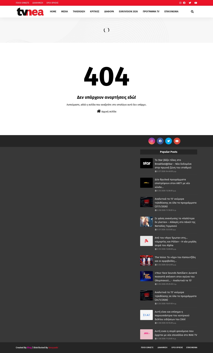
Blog (29, 347)
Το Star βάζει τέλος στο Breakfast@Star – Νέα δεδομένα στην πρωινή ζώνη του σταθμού (173, 163)
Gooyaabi (53, 347)
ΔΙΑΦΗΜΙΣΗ (37, 3)
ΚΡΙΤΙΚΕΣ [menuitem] (94, 11)
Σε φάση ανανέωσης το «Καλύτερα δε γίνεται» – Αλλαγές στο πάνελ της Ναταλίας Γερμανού (175, 222)
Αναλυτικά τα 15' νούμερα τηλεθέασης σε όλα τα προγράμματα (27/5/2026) (176, 202)
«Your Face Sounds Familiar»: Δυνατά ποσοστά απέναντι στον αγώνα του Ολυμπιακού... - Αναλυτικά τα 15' (176, 276)
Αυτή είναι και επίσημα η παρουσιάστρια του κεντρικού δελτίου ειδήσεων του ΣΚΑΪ (172, 315)
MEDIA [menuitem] (64, 11)
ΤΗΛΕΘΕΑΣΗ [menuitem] (79, 11)
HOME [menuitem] (53, 11)
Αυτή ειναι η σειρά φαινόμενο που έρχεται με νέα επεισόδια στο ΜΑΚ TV (176, 333)
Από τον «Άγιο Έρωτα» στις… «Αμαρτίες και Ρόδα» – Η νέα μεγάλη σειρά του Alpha (175, 241)
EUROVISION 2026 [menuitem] (128, 11)
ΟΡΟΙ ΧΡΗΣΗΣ (52, 3)
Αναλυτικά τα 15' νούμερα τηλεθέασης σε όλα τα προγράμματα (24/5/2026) (176, 296)
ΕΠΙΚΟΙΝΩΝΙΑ (191, 347)
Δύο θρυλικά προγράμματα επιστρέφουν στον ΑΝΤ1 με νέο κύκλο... (172, 183)
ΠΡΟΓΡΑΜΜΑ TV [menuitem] (151, 11)
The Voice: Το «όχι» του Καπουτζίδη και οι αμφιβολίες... (175, 259)
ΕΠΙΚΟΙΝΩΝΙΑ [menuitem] (171, 11)
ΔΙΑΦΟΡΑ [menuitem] (109, 11)
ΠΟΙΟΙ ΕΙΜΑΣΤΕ (22, 3)
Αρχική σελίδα (106, 111)
